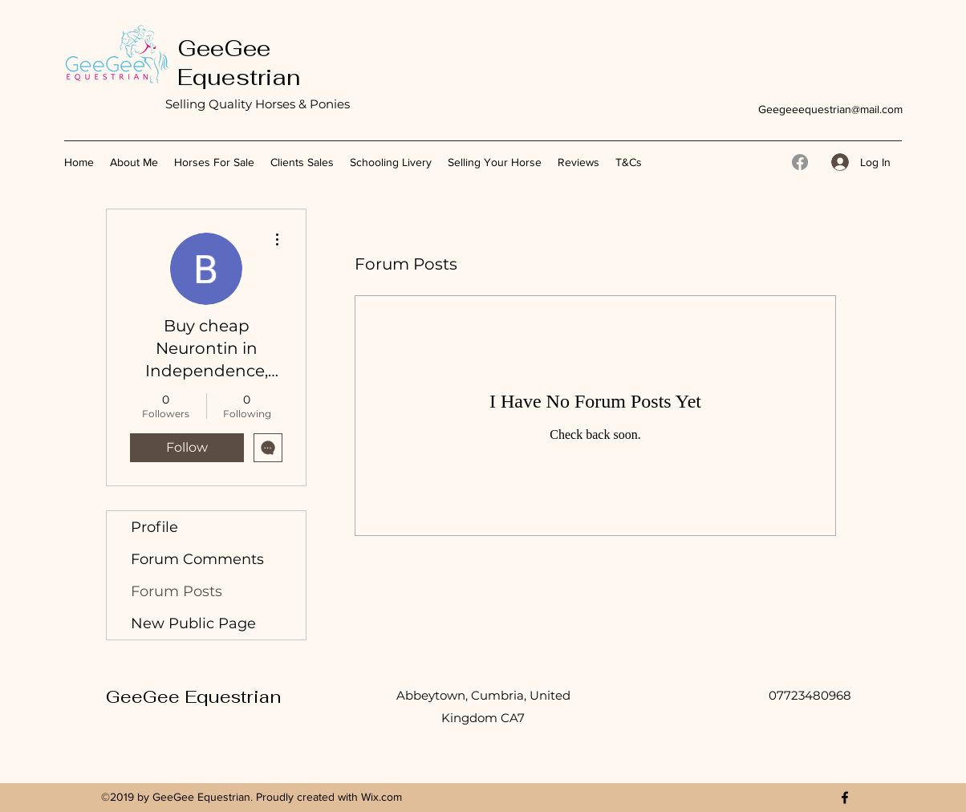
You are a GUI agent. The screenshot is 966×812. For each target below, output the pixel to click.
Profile (154, 527)
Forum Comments (197, 559)
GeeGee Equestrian (238, 62)
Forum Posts (176, 591)
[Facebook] (800, 162)
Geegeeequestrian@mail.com (830, 109)
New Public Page (193, 623)
